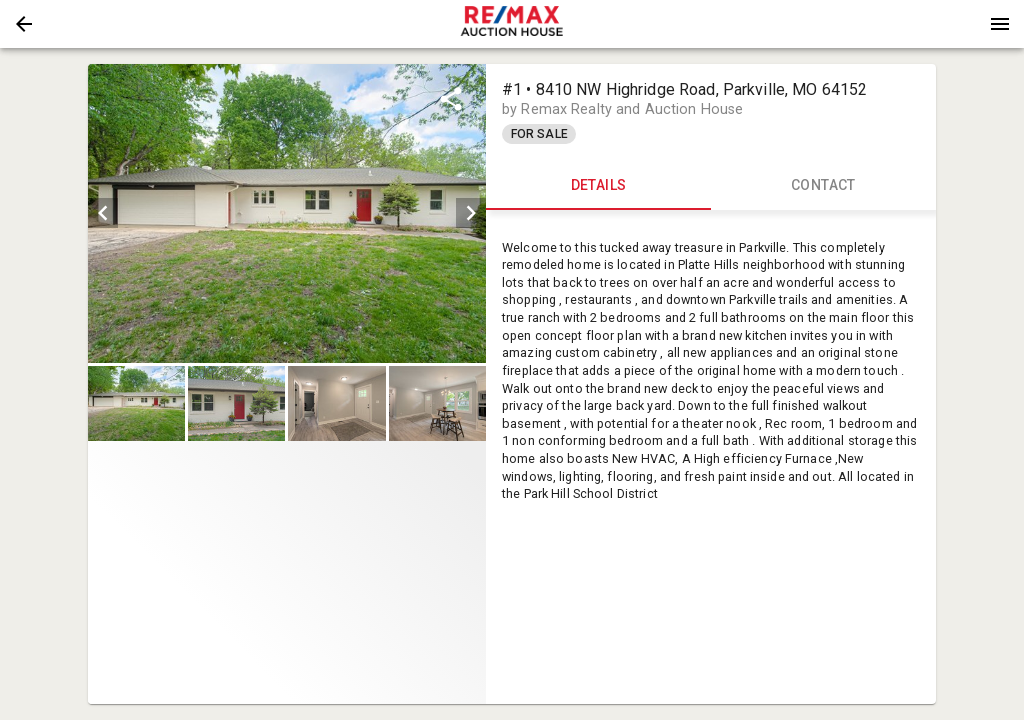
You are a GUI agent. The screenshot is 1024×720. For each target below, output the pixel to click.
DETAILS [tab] (598, 186)
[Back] (24, 24)
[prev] (103, 213)
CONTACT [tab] (823, 186)
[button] (24, 24)
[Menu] (1000, 24)
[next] (471, 213)
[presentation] (512, 24)
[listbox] (287, 213)
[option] (287, 213)
